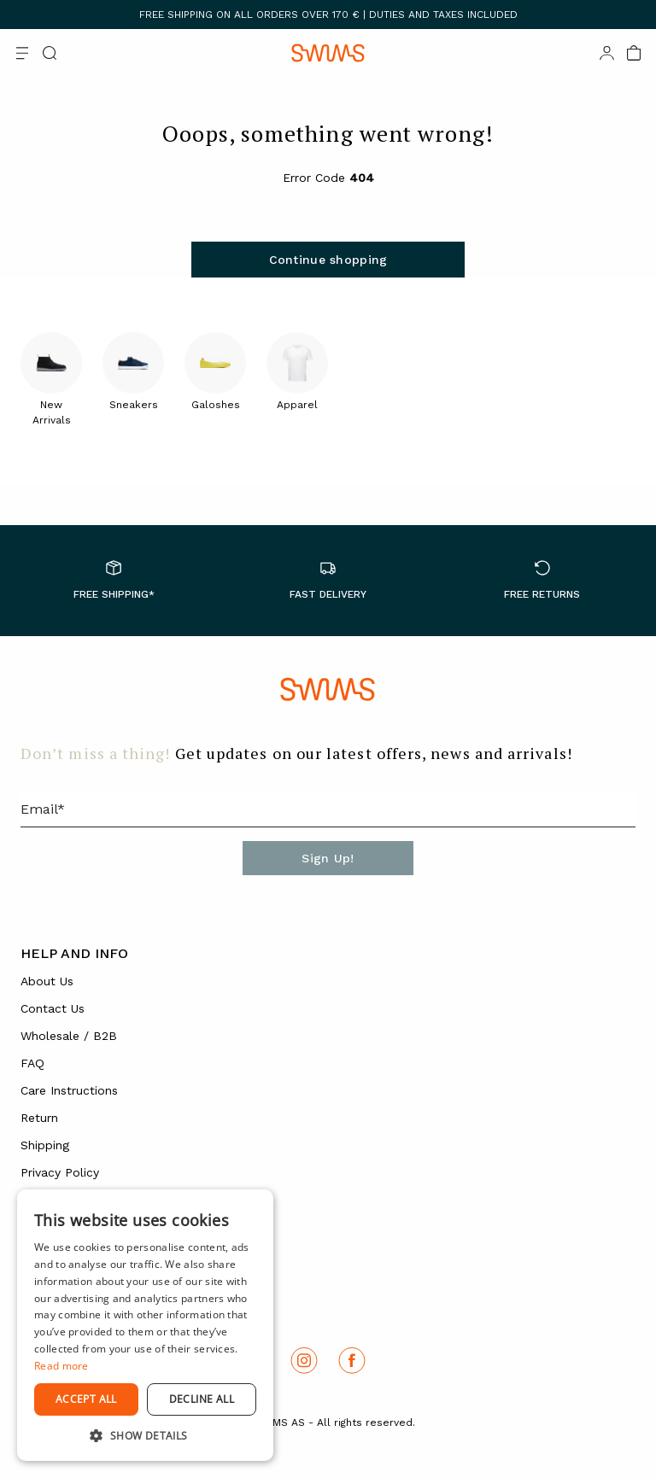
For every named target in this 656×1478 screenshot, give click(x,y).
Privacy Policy (59, 1172)
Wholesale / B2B (68, 1036)
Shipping (44, 1145)
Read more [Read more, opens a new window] (61, 1365)
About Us (46, 981)
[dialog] (145, 1325)
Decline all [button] (201, 1399)
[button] (145, 1435)
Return (39, 1118)
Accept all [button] (86, 1399)
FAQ (32, 1063)
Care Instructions (69, 1090)
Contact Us (52, 1008)
